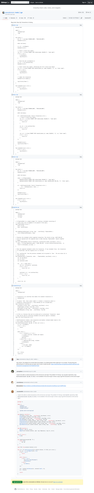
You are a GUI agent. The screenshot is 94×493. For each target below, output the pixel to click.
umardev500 (20, 391)
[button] (81, 18)
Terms (27, 489)
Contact (53, 489)
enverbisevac (20, 382)
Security (35, 489)
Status (39, 489)
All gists (32, 2)
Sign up (90, 2)
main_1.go (19, 12)
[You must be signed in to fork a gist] (88, 12)
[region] (47, 60)
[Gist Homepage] (5, 2)
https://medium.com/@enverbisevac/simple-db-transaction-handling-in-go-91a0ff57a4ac (44, 385)
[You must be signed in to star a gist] (81, 12)
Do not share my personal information (72, 489)
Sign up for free (17, 482)
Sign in (84, 2)
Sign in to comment (58, 482)
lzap (18, 359)
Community (44, 489)
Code (5, 18)
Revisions (13, 18)
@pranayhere (19, 385)
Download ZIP (88, 18)
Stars (22, 18)
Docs (49, 489)
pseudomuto (9, 12)
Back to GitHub (39, 2)
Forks (31, 18)
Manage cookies (59, 489)
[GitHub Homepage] (15, 489)
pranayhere (19, 371)
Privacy (31, 489)
